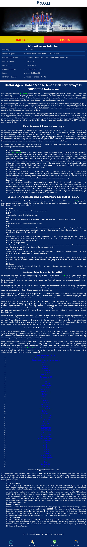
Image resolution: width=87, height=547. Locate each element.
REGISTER (32, 543)
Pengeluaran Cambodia (46, 439)
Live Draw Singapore (46, 458)
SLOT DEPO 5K (46, 432)
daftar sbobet (31, 348)
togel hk (46, 443)
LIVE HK (46, 422)
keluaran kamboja (46, 436)
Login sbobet (16, 152)
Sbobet (62, 276)
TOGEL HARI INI (46, 390)
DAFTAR (22, 40)
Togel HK (46, 453)
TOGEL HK (46, 402)
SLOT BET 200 (46, 430)
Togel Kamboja (46, 441)
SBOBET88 (24, 94)
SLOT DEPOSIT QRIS (46, 415)
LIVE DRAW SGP (46, 405)
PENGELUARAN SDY (46, 373)
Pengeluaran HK (46, 377)
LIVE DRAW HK (46, 385)
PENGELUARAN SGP (46, 409)
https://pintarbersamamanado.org (46, 358)
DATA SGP (46, 366)
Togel (46, 462)
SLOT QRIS (46, 383)
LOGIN (65, 40)
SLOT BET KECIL (46, 417)
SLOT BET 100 (46, 428)
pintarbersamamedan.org (46, 356)
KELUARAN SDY (46, 362)
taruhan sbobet (72, 201)
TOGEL (46, 381)
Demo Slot (46, 368)
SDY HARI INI (46, 426)
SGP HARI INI (46, 375)
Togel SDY (46, 460)
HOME (11, 543)
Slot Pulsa (46, 466)
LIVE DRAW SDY (46, 379)
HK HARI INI (46, 371)
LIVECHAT (76, 543)
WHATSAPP (54, 543)
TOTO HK (46, 388)
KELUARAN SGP (46, 364)
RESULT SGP (46, 419)
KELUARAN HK (46, 394)
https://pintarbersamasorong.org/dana (46, 360)
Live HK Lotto (46, 456)
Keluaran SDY (46, 464)
